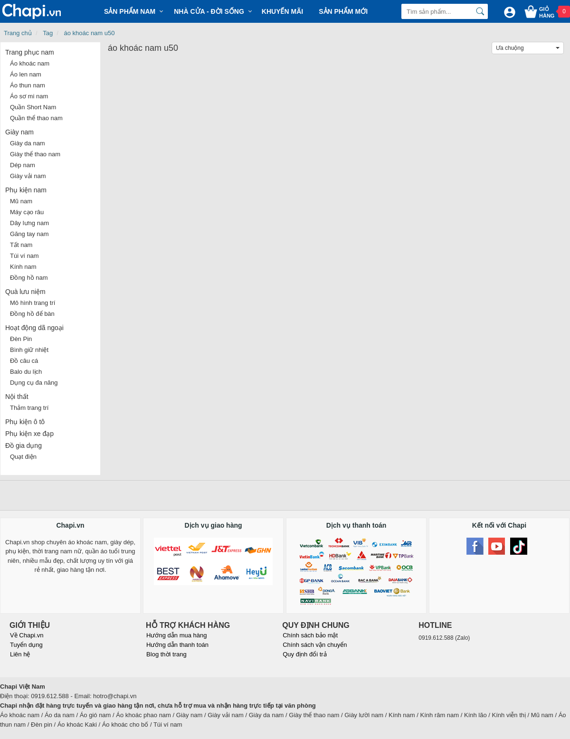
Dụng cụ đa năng (34, 382)
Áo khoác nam (29, 63)
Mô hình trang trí (32, 302)
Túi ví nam (24, 255)
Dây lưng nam (29, 223)
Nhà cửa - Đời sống (209, 11)
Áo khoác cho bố (125, 724)
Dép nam (22, 165)
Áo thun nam (27, 85)
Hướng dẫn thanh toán (177, 644)
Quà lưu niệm (25, 291)
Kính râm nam (439, 715)
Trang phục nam (29, 52)
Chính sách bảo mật (310, 635)
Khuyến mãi (282, 11)
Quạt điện (23, 456)
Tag (48, 33)
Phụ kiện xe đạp (29, 433)
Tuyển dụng (26, 644)
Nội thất (16, 396)
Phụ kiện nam (26, 190)
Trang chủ (18, 33)
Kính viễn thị (509, 715)
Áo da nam (60, 715)
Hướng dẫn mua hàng (176, 635)
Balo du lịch (26, 371)
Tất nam (21, 244)
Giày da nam (27, 143)
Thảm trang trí (29, 407)
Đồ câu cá (24, 360)
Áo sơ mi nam (29, 96)
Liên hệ (20, 654)
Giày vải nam (28, 176)
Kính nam (23, 266)
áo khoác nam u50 (89, 33)
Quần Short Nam (33, 107)
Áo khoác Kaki (77, 724)
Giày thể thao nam (35, 154)
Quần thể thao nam (36, 118)
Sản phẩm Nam (129, 11)
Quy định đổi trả (304, 654)
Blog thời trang (166, 654)
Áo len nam (25, 74)
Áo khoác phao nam (143, 715)
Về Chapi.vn (27, 635)
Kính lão (475, 715)
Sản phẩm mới (343, 11)
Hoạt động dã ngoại (34, 328)
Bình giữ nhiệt (29, 349)
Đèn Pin (21, 338)
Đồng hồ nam (29, 277)
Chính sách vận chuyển (315, 644)
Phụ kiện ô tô (25, 422)
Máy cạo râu (27, 212)
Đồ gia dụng (23, 445)
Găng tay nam (29, 233)
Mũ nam (21, 201)
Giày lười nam (363, 715)
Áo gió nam (95, 715)
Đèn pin (41, 724)
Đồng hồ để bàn (32, 313)
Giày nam (19, 132)
